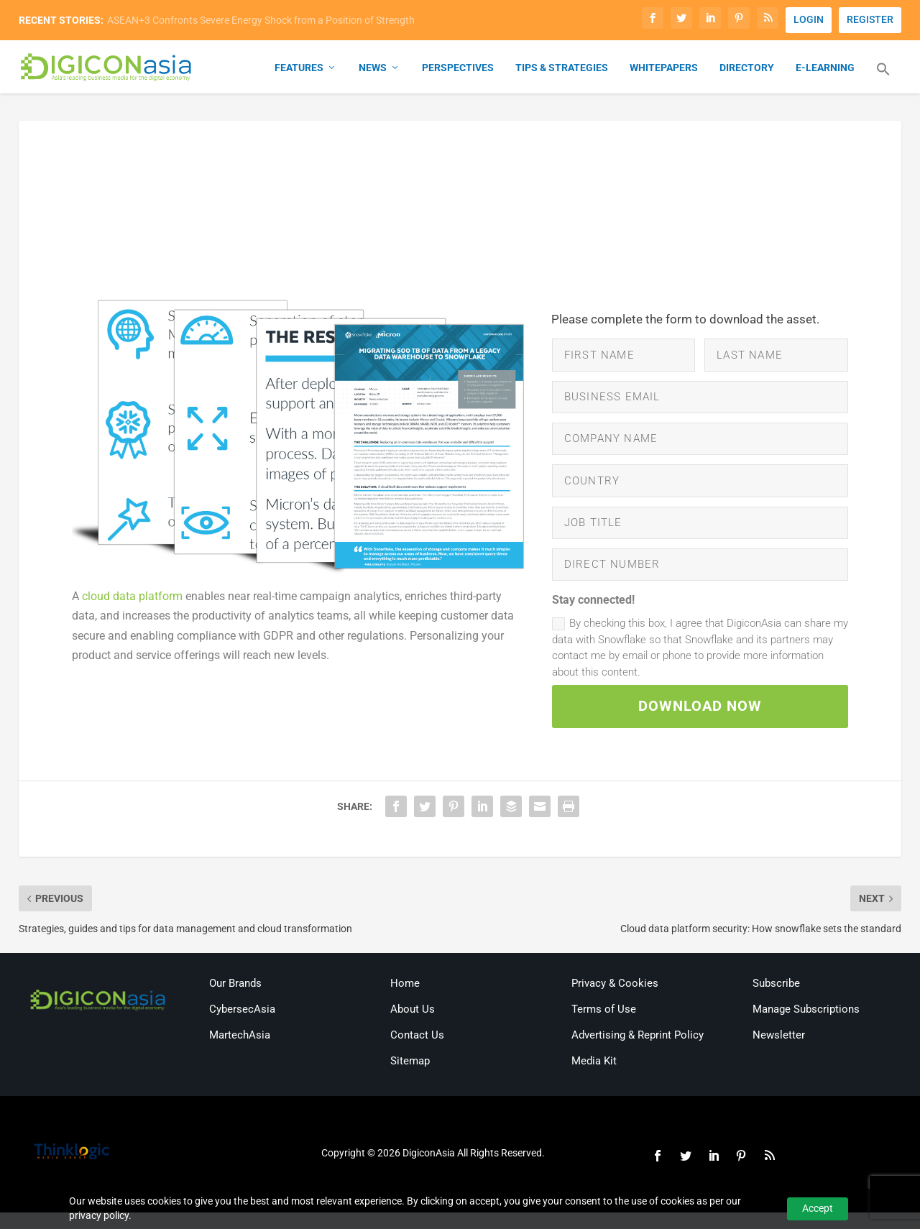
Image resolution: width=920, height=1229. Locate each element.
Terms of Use (603, 1025)
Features (299, 69)
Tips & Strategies (561, 69)
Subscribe (776, 999)
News (373, 69)
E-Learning (825, 69)
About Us (412, 1025)
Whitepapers (664, 69)
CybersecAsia (242, 1025)
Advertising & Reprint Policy (637, 1051)
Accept (817, 1208)
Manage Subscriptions (806, 1025)
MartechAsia (239, 1051)
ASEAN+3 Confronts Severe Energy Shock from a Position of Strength (261, 20)
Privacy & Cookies (614, 999)
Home (405, 999)
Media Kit (594, 1077)
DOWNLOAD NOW (700, 721)
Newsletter (779, 1051)
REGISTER (870, 19)
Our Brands (235, 999)
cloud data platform (132, 597)
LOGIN (809, 19)
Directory (746, 69)
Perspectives (458, 69)
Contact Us (417, 1051)
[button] (883, 79)
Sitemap (410, 1077)
